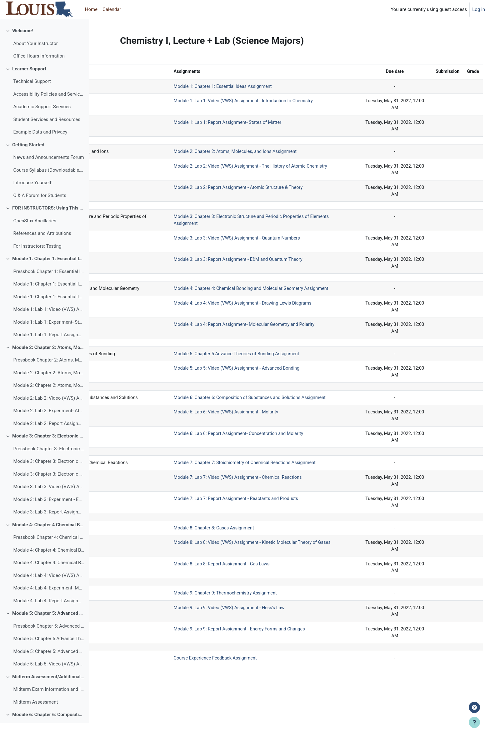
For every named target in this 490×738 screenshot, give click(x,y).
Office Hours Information (39, 71)
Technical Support (32, 96)
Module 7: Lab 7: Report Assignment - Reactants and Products (290, 535)
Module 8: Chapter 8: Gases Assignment (267, 565)
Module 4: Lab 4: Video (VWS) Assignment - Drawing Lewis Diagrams (48, 590)
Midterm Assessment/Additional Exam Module (48, 692)
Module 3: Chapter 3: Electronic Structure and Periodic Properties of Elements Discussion (48, 489)
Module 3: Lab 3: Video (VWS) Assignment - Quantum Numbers (48, 501)
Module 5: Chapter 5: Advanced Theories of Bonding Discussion (48, 666)
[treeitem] (44, 58)
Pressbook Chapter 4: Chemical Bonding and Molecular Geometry (48, 552)
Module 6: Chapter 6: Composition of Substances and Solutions (48, 729)
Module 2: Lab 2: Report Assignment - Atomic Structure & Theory (48, 438)
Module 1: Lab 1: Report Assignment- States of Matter (48, 349)
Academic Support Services (42, 121)
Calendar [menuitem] (111, 9)
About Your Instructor (35, 58)
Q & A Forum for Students (39, 210)
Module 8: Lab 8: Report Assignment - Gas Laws (275, 602)
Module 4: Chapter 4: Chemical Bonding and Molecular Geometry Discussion (48, 577)
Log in (478, 9)
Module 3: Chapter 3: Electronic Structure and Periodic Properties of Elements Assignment (48, 476)
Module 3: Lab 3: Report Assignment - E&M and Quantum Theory (48, 527)
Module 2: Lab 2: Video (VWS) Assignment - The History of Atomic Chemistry (48, 413)
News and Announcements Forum (48, 172)
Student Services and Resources (46, 134)
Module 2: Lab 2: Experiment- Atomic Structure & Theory (48, 425)
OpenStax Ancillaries (34, 236)
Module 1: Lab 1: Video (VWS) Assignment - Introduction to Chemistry (48, 324)
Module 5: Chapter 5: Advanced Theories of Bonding (48, 628)
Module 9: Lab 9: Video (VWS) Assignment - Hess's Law (283, 647)
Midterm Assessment (35, 717)
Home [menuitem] (91, 9)
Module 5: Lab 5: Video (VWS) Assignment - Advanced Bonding (48, 679)
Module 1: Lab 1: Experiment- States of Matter (48, 337)
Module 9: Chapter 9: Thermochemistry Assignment (279, 631)
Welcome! (22, 45)
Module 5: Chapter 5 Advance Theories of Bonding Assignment (48, 653)
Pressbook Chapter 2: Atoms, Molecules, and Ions (48, 375)
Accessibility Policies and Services (48, 109)
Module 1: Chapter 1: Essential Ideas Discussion (48, 312)
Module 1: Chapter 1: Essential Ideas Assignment (48, 299)
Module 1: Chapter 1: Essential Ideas (48, 273)
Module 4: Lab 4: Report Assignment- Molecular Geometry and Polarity (48, 616)
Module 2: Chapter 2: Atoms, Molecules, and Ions (48, 362)
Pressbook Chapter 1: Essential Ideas (48, 286)
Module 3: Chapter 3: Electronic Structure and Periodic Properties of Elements (48, 451)
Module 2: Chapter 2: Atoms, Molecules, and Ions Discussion (48, 400)
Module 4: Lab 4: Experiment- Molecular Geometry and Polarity (48, 603)
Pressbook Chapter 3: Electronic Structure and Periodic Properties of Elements (48, 464)
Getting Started (28, 160)
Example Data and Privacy (40, 147)
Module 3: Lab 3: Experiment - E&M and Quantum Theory (48, 514)
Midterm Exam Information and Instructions (48, 704)
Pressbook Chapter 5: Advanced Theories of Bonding (48, 641)
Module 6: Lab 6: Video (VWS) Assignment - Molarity (280, 440)
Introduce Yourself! (32, 197)
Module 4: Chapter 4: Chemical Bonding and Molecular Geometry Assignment (48, 565)
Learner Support (29, 84)
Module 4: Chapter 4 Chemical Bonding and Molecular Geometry (48, 540)
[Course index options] (81, 28)
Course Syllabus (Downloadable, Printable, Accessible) (48, 185)
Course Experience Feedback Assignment (269, 698)
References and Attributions (42, 248)
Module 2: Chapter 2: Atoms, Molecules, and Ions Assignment (48, 388)
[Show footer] (474, 722)
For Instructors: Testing (37, 261)
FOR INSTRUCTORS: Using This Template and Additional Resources (48, 223)
